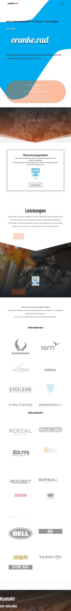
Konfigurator (35, 185)
